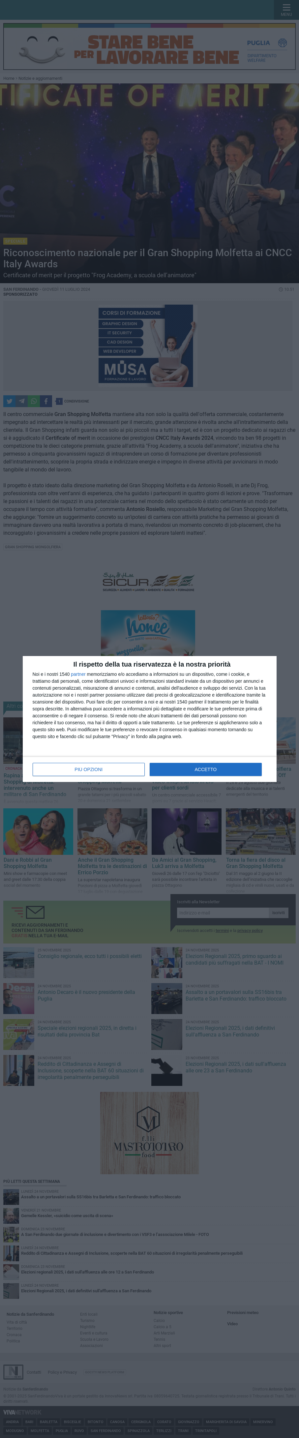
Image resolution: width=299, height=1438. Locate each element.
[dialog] (150, 719)
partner (78, 674)
